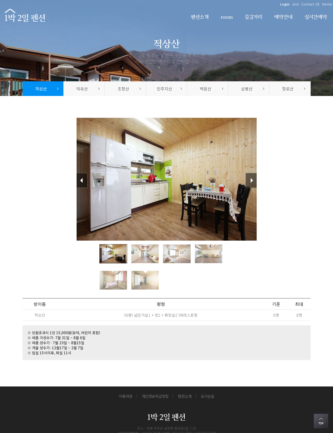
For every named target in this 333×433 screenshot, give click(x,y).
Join (295, 4)
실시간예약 (315, 17)
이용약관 (125, 370)
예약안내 (283, 17)
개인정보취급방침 (155, 370)
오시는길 (207, 370)
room (227, 17)
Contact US (310, 4)
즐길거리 (253, 17)
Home (327, 4)
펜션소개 (200, 17)
